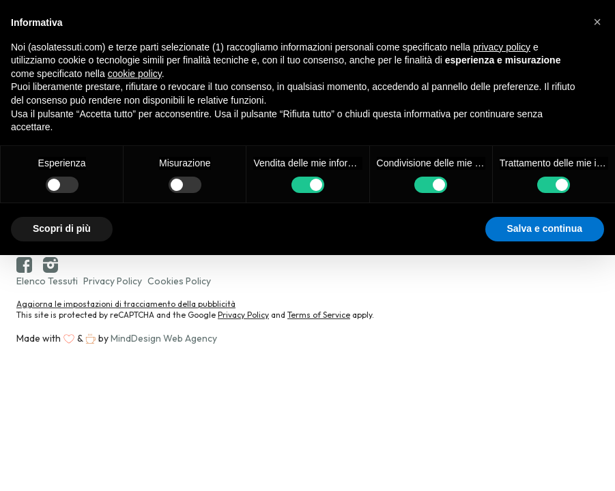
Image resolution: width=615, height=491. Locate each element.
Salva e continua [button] (544, 228)
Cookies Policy (179, 281)
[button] (597, 22)
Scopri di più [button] (62, 228)
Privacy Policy (112, 281)
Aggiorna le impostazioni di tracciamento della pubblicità (125, 304)
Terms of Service (318, 315)
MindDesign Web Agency (164, 338)
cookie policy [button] (135, 73)
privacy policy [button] (501, 47)
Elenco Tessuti (47, 281)
